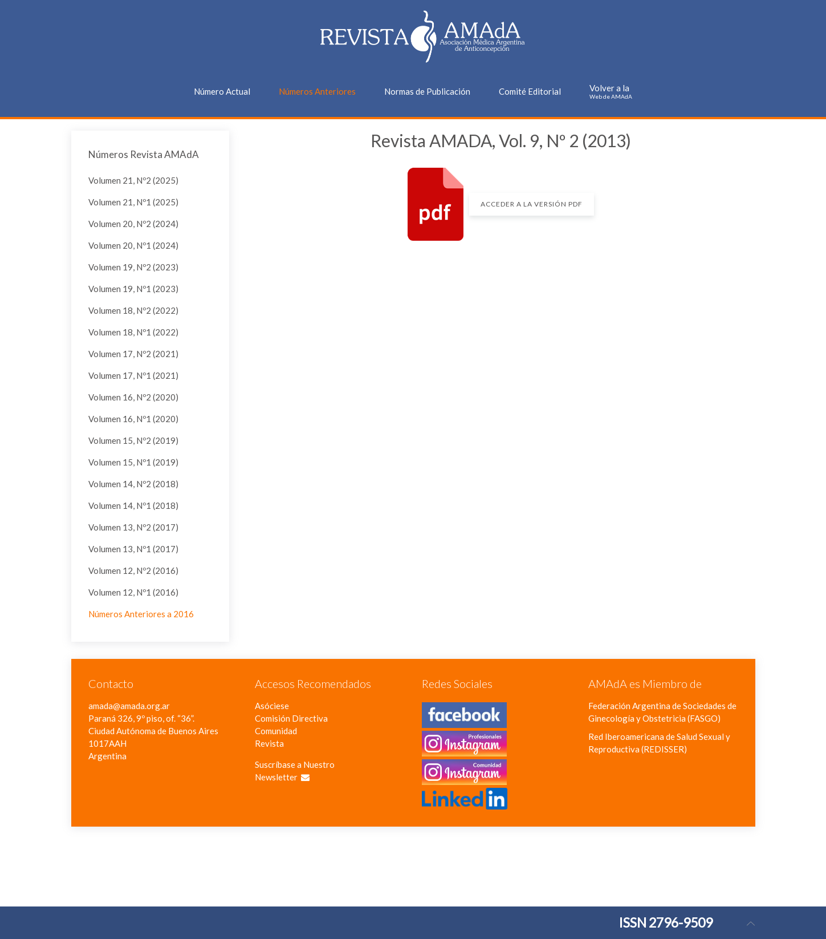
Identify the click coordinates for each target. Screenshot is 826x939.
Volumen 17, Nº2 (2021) (133, 354)
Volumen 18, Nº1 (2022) (133, 332)
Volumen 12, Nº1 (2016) (133, 592)
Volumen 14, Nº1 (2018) (133, 505)
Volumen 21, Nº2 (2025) (133, 180)
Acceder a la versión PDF (532, 204)
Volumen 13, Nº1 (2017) (133, 549)
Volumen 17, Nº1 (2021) (133, 375)
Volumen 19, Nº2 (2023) (133, 267)
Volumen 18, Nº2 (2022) (133, 310)
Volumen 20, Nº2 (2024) (133, 223)
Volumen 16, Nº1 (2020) (133, 419)
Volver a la (610, 91)
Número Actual (222, 91)
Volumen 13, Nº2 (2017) (133, 527)
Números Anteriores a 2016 (141, 614)
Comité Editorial (530, 91)
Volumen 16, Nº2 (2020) (133, 397)
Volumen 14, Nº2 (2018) (133, 484)
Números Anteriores (317, 91)
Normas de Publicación (427, 91)
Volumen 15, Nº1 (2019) (133, 462)
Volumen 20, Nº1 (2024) (133, 245)
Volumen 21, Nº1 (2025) (133, 202)
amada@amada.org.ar (129, 706)
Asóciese (272, 706)
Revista (269, 743)
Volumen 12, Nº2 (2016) (133, 570)
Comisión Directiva (291, 718)
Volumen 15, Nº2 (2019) (133, 440)
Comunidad (276, 731)
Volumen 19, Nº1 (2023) (133, 289)
